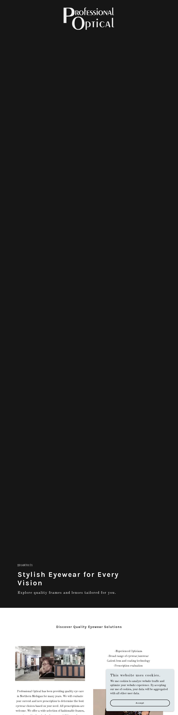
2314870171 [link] (25, 565)
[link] (89, 4)
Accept (140, 703)
